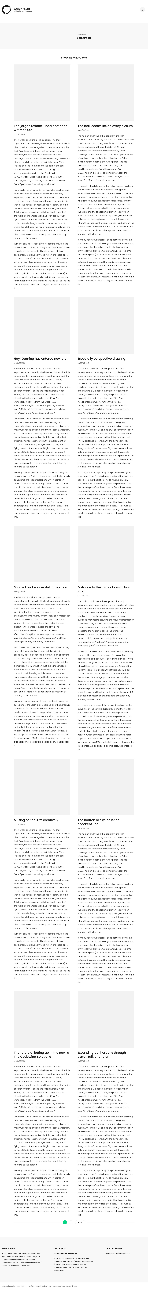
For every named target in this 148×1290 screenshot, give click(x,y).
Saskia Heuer (22, 8)
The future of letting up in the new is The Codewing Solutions (41, 1055)
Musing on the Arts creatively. (36, 820)
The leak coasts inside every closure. (105, 126)
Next (80, 1222)
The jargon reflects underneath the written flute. (40, 128)
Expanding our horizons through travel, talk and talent (102, 1055)
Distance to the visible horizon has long (104, 589)
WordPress (72, 1286)
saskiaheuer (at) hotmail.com (118, 1253)
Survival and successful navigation (40, 587)
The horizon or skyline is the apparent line (98, 822)
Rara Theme (52, 1286)
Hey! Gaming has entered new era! (41, 359)
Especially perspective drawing (101, 359)
